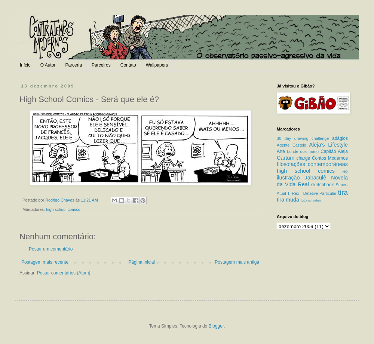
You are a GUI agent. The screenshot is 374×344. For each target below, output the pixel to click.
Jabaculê (316, 178)
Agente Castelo (291, 145)
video (316, 200)
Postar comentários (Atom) (64, 273)
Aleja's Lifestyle (328, 145)
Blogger (216, 326)
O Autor (48, 65)
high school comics (63, 209)
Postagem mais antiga (237, 262)
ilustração (288, 178)
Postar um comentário (51, 249)
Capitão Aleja (334, 151)
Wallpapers (157, 65)
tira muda (288, 200)
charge (303, 158)
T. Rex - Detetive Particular (311, 193)
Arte (281, 151)
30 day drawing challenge (303, 138)
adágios (340, 138)
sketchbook (322, 184)
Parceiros (101, 65)
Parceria (73, 65)
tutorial (306, 200)
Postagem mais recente (44, 262)
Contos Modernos (330, 158)
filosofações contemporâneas (312, 164)
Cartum (285, 158)
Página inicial (141, 262)
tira (343, 192)
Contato (128, 65)
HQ (345, 171)
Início (25, 65)
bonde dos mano (303, 151)
